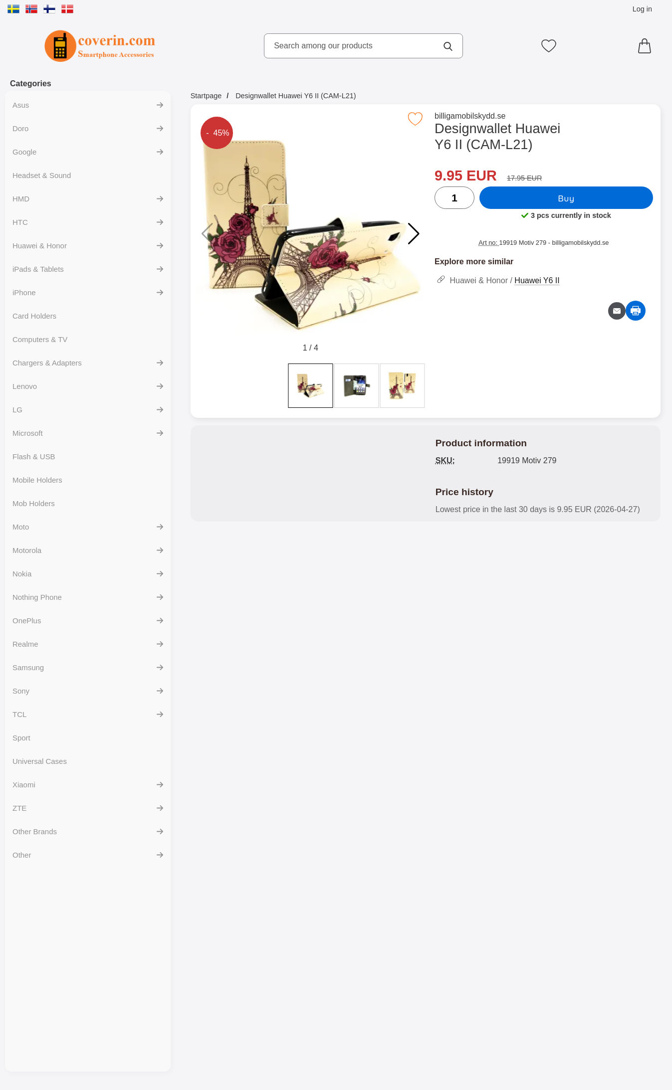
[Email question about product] (617, 311)
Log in (642, 9)
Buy (566, 197)
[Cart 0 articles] (647, 46)
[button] (414, 234)
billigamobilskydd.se (471, 116)
